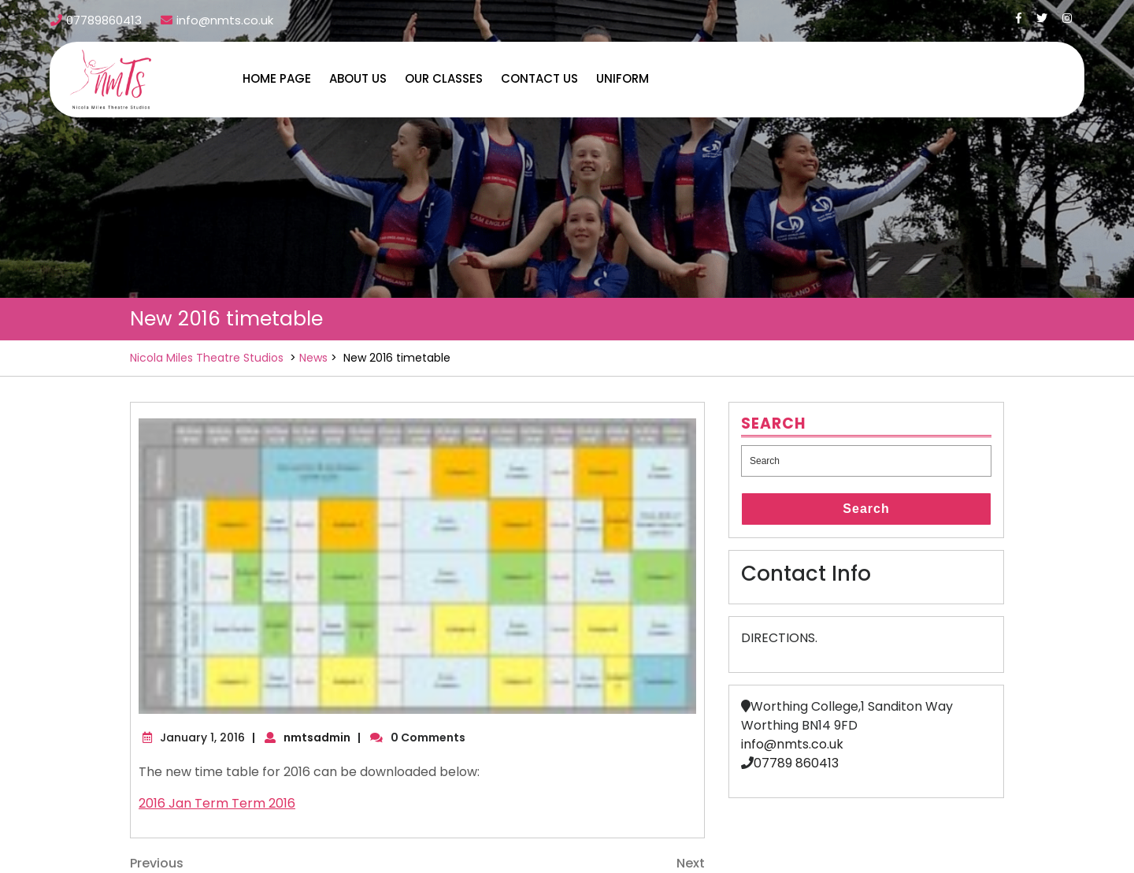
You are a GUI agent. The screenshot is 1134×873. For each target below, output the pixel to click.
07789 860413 (796, 763)
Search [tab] (866, 508)
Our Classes (444, 78)
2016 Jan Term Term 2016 (217, 803)
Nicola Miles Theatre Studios (207, 358)
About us (358, 78)
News (313, 358)
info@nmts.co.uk (792, 744)
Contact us (539, 78)
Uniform (622, 78)
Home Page (277, 78)
